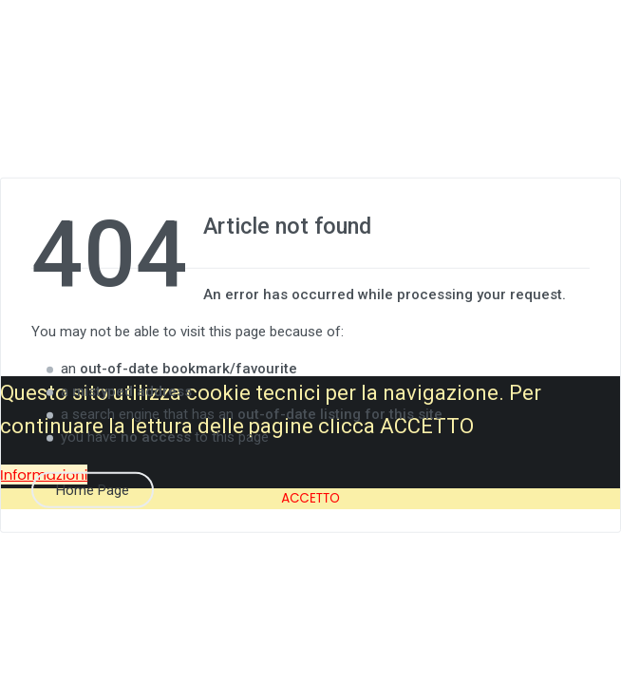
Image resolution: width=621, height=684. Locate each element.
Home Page (92, 489)
